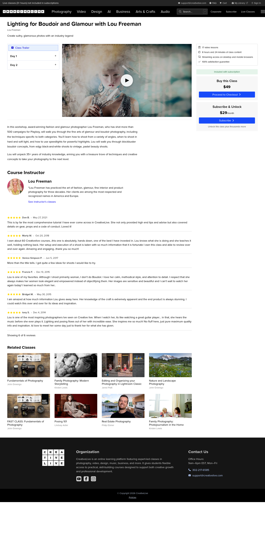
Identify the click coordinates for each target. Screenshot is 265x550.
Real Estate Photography (116, 421)
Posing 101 (61, 421)
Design (96, 11)
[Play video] (127, 80)
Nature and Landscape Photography (162, 382)
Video (81, 11)
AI (109, 11)
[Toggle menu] (263, 11)
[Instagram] (93, 479)
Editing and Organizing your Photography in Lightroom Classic (122, 382)
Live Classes (248, 11)
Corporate (216, 11)
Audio (165, 11)
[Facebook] (86, 479)
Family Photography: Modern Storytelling (72, 382)
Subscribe (231, 11)
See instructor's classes (42, 202)
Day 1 (13, 56)
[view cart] (224, 3)
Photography (61, 11)
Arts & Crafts (145, 11)
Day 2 (13, 65)
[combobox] (192, 11)
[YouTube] (79, 479)
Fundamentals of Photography (25, 380)
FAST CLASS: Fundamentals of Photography (25, 423)
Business (123, 11)
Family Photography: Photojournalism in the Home (166, 423)
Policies (132, 497)
